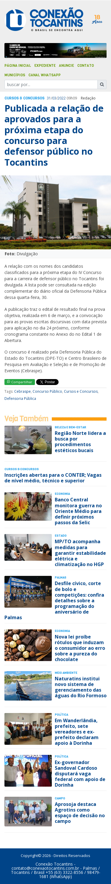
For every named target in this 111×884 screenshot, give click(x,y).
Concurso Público (47, 391)
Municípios (14, 75)
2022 (61, 98)
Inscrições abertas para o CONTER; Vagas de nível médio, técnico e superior (53, 478)
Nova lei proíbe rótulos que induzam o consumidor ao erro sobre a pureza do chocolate (80, 648)
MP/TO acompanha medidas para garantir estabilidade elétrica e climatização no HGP (80, 553)
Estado (61, 536)
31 (49, 98)
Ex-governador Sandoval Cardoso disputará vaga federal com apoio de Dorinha (80, 773)
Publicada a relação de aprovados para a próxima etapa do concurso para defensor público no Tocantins (54, 135)
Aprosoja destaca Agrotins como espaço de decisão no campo (80, 813)
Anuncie (66, 65)
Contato (85, 65)
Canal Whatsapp (44, 75)
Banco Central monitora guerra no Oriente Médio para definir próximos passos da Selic (78, 511)
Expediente (45, 65)
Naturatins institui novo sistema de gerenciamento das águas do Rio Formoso (81, 687)
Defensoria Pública (20, 398)
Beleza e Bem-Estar (70, 427)
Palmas (60, 577)
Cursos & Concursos (24, 98)
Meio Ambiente (66, 673)
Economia (62, 494)
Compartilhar (19, 382)
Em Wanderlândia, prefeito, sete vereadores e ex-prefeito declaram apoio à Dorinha (77, 732)
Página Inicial (17, 65)
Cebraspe (22, 391)
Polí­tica (61, 715)
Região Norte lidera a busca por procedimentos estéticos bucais (80, 442)
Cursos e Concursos (81, 391)
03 (54, 98)
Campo (60, 798)
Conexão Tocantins (54, 864)
